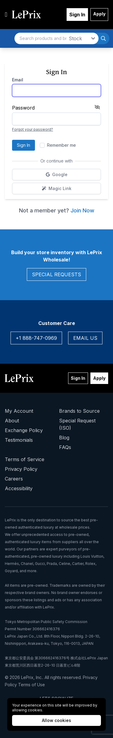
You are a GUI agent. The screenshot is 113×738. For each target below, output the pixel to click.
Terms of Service (24, 459)
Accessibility (19, 488)
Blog (64, 438)
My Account (19, 411)
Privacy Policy (21, 469)
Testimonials (19, 440)
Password (23, 108)
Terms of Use (31, 684)
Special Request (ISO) (77, 424)
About (12, 421)
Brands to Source (79, 411)
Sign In (77, 14)
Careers (14, 479)
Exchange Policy (24, 430)
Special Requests (56, 274)
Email (17, 79)
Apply (99, 13)
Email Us (85, 338)
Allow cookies (56, 720)
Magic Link (71, 190)
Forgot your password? (32, 129)
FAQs (65, 447)
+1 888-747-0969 (36, 338)
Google (72, 176)
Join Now (82, 210)
